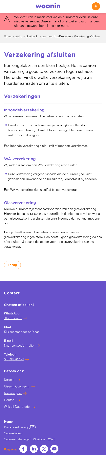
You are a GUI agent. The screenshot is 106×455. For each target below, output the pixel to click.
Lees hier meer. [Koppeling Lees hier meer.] (58, 25)
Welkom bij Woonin (26, 36)
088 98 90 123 (14, 359)
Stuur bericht (13, 318)
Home (7, 36)
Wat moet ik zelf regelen (56, 36)
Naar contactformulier (19, 345)
